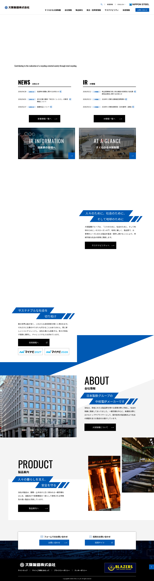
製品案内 (79, 10)
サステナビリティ (112, 10)
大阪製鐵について (100, 427)
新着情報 (110, 4)
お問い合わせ (142, 10)
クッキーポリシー (81, 570)
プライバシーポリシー (62, 570)
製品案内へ (34, 508)
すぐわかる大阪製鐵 (53, 10)
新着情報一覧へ (44, 118)
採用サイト (100, 542)
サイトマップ (23, 570)
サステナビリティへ (100, 245)
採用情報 (126, 10)
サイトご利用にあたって (40, 570)
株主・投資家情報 (94, 10)
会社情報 (68, 10)
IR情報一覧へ (109, 118)
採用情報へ (34, 342)
